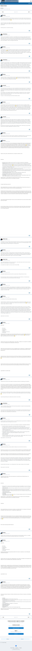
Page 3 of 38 (16, 617)
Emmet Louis (5, 238)
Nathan (4, 15)
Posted (6, 16)
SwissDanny (5, 59)
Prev (3, 617)
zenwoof (4, 85)
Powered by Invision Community (16, 649)
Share (8, 639)
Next (28, 617)
